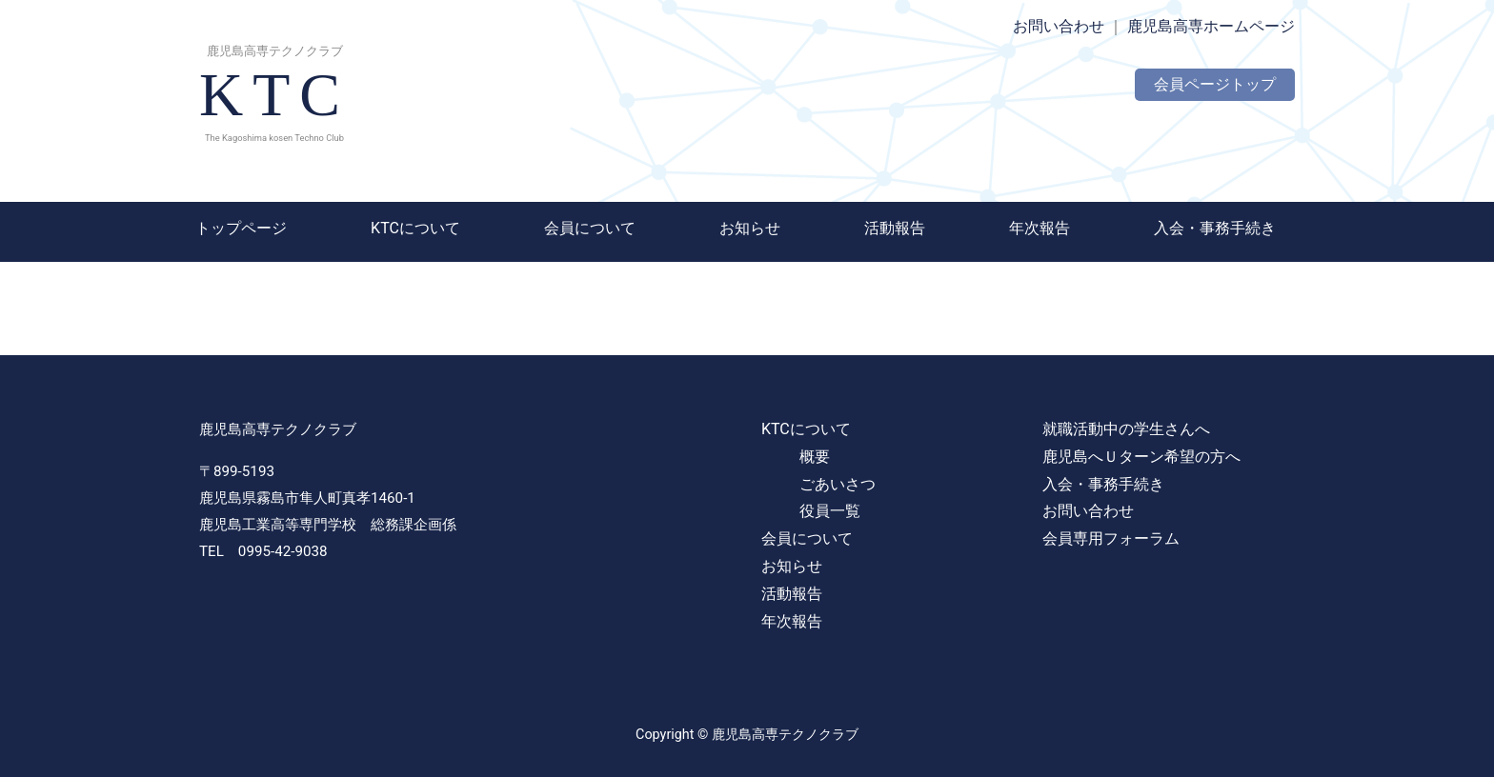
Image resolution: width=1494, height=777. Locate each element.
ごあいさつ (837, 484)
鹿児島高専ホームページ (1211, 26)
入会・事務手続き (1215, 228)
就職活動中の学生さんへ (1126, 429)
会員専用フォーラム (1111, 538)
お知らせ (749, 228)
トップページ (241, 228)
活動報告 (894, 228)
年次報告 (1039, 228)
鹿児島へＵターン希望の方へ (1141, 457)
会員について (590, 228)
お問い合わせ (1058, 26)
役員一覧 (829, 511)
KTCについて (415, 228)
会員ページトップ (1215, 84)
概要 (814, 457)
